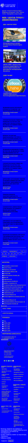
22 (2, 253)
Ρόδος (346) (7, 326)
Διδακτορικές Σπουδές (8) (11, 281)
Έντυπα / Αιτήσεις (6, 377)
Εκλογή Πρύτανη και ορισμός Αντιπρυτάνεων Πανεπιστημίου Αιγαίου (12, 44)
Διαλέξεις (16, 389)
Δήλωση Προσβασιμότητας (18, 421)
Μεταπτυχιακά (17, 378)
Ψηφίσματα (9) (8, 279)
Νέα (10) (6, 277)
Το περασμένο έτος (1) (8, 338)
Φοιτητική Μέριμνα (18, 380)
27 (18, 253)
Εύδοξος (3, 383)
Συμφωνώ (4, 441)
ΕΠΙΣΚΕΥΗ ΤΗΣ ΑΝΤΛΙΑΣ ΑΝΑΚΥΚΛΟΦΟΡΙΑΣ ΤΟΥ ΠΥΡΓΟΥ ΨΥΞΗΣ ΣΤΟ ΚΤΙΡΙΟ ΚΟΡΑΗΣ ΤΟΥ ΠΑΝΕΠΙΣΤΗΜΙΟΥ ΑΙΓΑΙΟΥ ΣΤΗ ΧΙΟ (12, 138)
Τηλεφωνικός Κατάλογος (17, 409)
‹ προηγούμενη (13, 251)
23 (5, 253)
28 (21, 253)
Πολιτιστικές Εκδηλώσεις (17, 399)
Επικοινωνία (17, 412)
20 (22, 251)
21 (25, 251)
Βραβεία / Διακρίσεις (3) (10, 283)
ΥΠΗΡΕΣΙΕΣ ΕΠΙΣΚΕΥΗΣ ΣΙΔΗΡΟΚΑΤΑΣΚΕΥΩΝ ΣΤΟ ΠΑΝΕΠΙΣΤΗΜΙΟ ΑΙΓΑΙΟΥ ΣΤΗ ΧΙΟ (12, 196)
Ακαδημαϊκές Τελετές (19, 387)
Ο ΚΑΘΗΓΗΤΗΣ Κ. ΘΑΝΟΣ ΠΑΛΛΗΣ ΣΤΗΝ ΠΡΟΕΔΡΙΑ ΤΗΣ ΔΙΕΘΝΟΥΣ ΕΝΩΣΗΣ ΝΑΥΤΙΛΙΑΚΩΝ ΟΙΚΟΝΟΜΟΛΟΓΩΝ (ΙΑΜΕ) (12, 209)
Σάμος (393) (7, 325)
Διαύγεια (4, 381)
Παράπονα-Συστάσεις (19, 414)
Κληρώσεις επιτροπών (8, 12)
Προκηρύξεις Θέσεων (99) (10, 271)
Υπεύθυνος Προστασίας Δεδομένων (17, 417)
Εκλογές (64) (7, 273)
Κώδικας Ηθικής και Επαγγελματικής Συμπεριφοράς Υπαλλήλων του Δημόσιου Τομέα (6, 394)
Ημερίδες (16, 396)
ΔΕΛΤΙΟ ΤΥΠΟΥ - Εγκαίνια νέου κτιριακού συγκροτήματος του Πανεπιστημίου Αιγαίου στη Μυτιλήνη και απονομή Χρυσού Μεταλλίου (12, 68)
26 (15, 253)
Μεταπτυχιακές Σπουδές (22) (11, 275)
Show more (4, 306)
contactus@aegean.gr (9, 357)
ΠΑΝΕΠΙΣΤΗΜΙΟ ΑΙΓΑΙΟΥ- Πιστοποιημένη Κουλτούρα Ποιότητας (14, 94)
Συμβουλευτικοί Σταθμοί (5, 375)
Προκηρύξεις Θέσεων (19, 372)
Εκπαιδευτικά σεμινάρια (17, 394)
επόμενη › (4, 256)
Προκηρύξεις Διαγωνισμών (17, 369)
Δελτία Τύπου (5, 408)
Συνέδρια (16, 402)
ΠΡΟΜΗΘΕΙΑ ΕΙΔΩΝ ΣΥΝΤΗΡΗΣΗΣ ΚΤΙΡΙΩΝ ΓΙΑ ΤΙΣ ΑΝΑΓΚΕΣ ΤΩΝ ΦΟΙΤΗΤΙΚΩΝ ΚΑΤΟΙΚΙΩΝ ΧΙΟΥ (12, 109)
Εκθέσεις (16, 391)
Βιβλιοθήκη (4, 369)
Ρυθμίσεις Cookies (6, 438)
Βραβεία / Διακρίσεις (19, 374)
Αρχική (4, 10)
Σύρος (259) (7, 328)
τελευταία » (12, 256)
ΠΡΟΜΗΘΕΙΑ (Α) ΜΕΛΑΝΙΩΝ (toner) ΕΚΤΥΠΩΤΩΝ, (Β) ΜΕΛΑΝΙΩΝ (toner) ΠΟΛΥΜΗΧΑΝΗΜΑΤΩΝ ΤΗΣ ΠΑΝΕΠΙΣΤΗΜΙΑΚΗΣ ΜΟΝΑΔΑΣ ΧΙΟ (13, 152)
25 (11, 253)
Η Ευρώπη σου (5, 389)
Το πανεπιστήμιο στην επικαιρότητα (7, 411)
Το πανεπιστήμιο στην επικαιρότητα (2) (15, 285)
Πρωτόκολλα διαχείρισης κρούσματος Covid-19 (7, 399)
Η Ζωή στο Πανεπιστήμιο (14, 10)
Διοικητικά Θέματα (18, 376)
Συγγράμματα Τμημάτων (5, 386)
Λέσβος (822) (7, 323)
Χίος (17, 12)
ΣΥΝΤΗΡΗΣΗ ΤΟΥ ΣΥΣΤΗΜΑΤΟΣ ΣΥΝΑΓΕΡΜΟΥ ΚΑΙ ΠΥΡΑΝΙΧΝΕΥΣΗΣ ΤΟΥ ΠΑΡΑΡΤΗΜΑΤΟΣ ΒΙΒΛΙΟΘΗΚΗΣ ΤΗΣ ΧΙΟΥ (13, 223)
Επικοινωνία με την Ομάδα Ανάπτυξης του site (19, 425)
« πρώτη (4, 251)
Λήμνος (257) (7, 330)
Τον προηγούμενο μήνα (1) (9, 336)
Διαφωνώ (10, 440)
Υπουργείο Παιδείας (6, 379)
